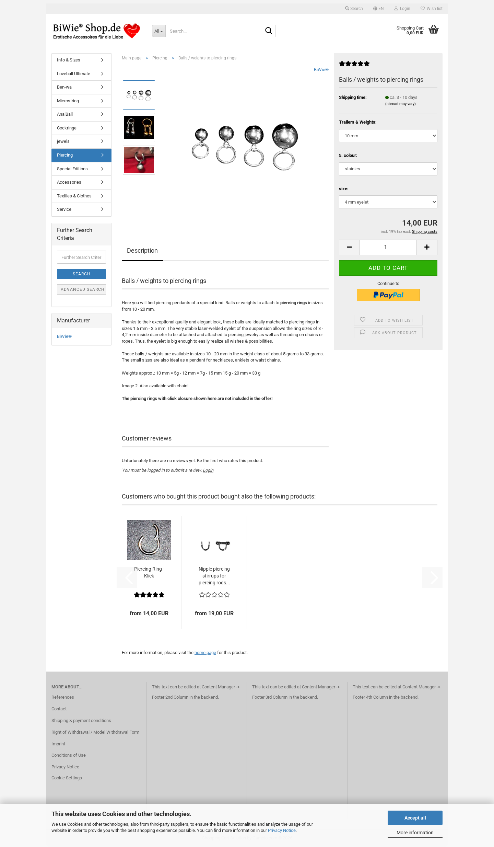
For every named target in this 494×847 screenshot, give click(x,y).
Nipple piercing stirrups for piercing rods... (214, 575)
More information (415, 832)
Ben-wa (64, 87)
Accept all (415, 818)
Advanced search (83, 289)
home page (205, 652)
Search (82, 274)
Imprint (58, 743)
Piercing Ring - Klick (149, 572)
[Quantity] (388, 247)
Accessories (69, 182)
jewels (63, 141)
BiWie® (321, 69)
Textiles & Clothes (74, 195)
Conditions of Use (68, 755)
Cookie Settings (66, 777)
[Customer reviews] (354, 66)
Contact (59, 708)
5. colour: (348, 155)
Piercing (65, 155)
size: (344, 188)
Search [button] (354, 8)
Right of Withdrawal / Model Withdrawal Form (95, 732)
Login (208, 470)
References (62, 697)
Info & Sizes (68, 59)
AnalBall (65, 114)
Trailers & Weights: (358, 122)
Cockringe (67, 127)
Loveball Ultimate (73, 73)
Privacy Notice (282, 830)
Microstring (68, 100)
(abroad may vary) (400, 104)
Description (142, 250)
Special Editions (72, 168)
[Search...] (158, 31)
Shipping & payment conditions (81, 720)
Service (64, 209)
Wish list (432, 8)
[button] (378, 8)
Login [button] (402, 8)
